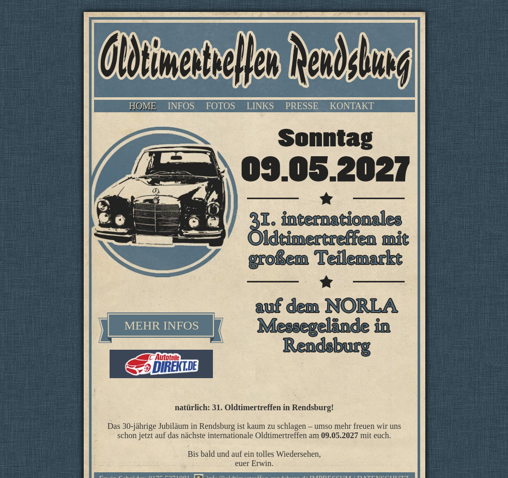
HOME (143, 106)
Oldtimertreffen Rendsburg (254, 60)
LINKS (260, 106)
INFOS (181, 106)
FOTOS (221, 106)
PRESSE (301, 106)
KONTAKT (352, 106)
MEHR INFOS (162, 325)
